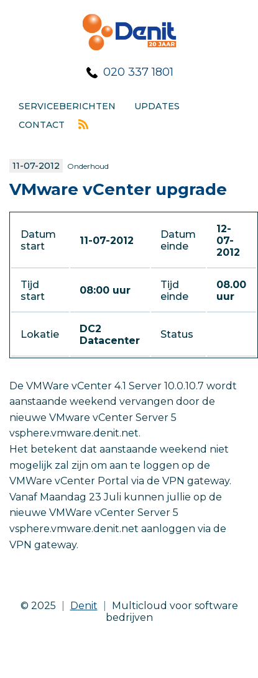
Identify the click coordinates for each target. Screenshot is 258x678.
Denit (84, 606)
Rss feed (83, 124)
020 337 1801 (138, 72)
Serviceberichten (67, 106)
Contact (42, 124)
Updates (157, 106)
